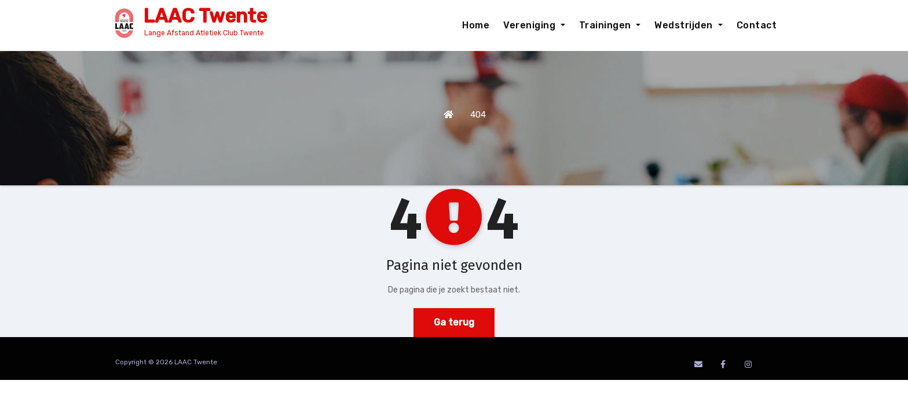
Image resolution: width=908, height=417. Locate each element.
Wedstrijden (688, 25)
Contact (757, 25)
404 (478, 114)
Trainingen (610, 25)
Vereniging (534, 25)
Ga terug (454, 322)
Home (475, 25)
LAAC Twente (205, 16)
